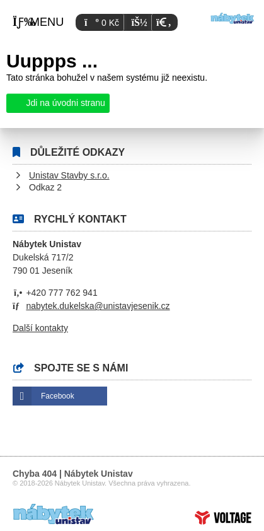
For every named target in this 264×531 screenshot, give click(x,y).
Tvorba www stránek (223, 518)
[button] (162, 22)
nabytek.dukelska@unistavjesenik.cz (97, 306)
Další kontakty (40, 328)
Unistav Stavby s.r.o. (69, 175)
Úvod (232, 18)
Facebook (57, 396)
